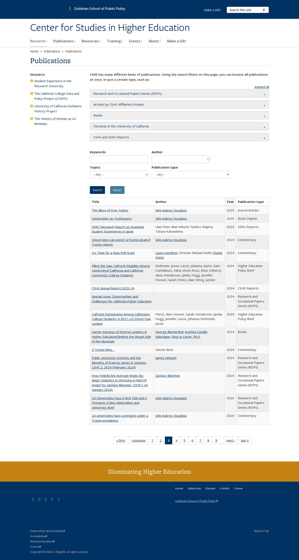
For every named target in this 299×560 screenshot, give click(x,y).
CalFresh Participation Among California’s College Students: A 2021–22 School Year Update (121, 319)
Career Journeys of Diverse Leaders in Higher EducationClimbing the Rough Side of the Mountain (121, 336)
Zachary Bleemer (167, 375)
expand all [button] (262, 87)
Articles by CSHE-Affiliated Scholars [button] (118, 104)
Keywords (98, 152)
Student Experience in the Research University (52, 83)
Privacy (35, 546)
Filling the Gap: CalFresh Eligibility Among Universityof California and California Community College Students (121, 270)
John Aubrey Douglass (171, 210)
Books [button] (97, 115)
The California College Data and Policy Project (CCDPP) (56, 96)
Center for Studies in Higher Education (110, 28)
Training (115, 41)
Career (238, 488)
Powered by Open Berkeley (47, 531)
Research (38, 41)
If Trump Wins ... (103, 349)
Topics (95, 167)
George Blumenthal (169, 332)
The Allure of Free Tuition (110, 210)
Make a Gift (176, 41)
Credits (224, 488)
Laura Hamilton (166, 253)
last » (246, 441)
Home (34, 51)
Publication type (165, 167)
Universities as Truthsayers (112, 218)
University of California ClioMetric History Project (58, 108)
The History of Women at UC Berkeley (55, 121)
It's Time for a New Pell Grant (113, 253)
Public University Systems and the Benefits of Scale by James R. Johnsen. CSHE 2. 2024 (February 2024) (119, 362)
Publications (64, 41)
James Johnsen (165, 358)
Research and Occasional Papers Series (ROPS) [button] (127, 93)
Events (135, 41)
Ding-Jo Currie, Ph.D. (186, 336)
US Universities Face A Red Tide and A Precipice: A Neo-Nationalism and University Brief (119, 403)
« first (122, 441)
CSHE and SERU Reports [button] (111, 137)
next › (232, 441)
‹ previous (139, 441)
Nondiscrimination (42, 541)
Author (157, 152)
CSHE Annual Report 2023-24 (113, 288)
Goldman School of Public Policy (99, 8)
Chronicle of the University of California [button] (121, 126)
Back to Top (261, 531)
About (155, 41)
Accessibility (38, 536)
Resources (91, 41)
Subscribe (194, 488)
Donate (210, 488)
